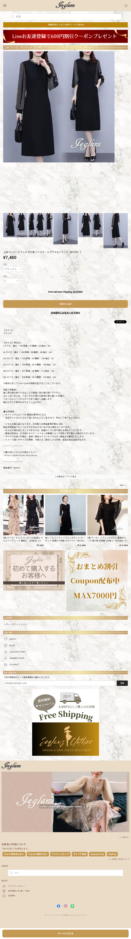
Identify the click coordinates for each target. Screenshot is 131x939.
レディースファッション (15, 624)
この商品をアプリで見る (65, 477)
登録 (122, 683)
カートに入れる (65, 933)
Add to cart (65, 304)
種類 (5, 264)
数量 (5, 276)
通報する (123, 485)
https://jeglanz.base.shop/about (21, 455)
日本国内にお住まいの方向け (65, 313)
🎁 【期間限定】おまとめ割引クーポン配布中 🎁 (65, 25)
